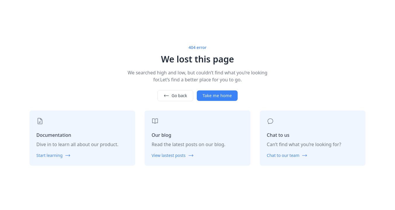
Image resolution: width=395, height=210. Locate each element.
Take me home (217, 95)
